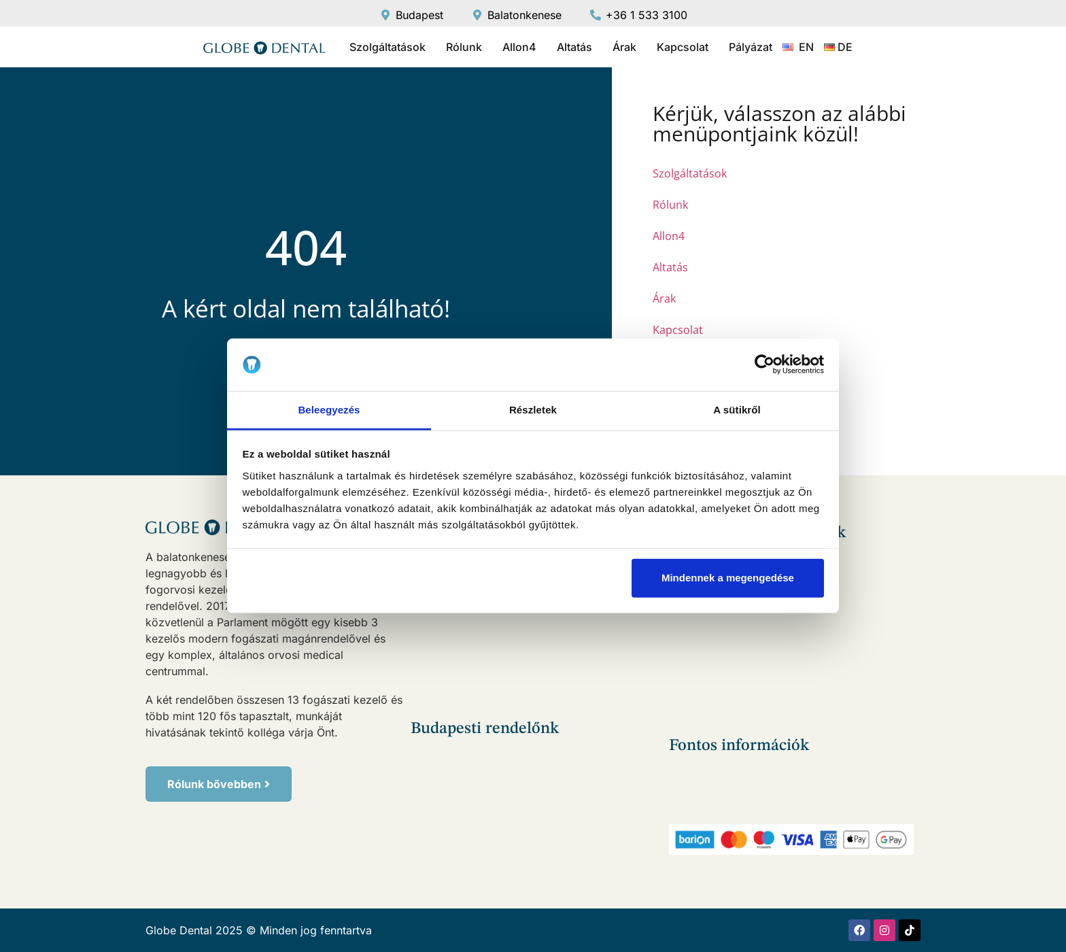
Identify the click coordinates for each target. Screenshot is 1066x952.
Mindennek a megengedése (727, 577)
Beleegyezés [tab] (329, 409)
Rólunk (464, 47)
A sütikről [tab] (737, 409)
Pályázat (750, 47)
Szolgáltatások (387, 47)
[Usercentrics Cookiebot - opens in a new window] (764, 364)
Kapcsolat (682, 47)
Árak (624, 47)
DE (845, 47)
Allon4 (519, 47)
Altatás (574, 47)
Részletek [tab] (533, 409)
